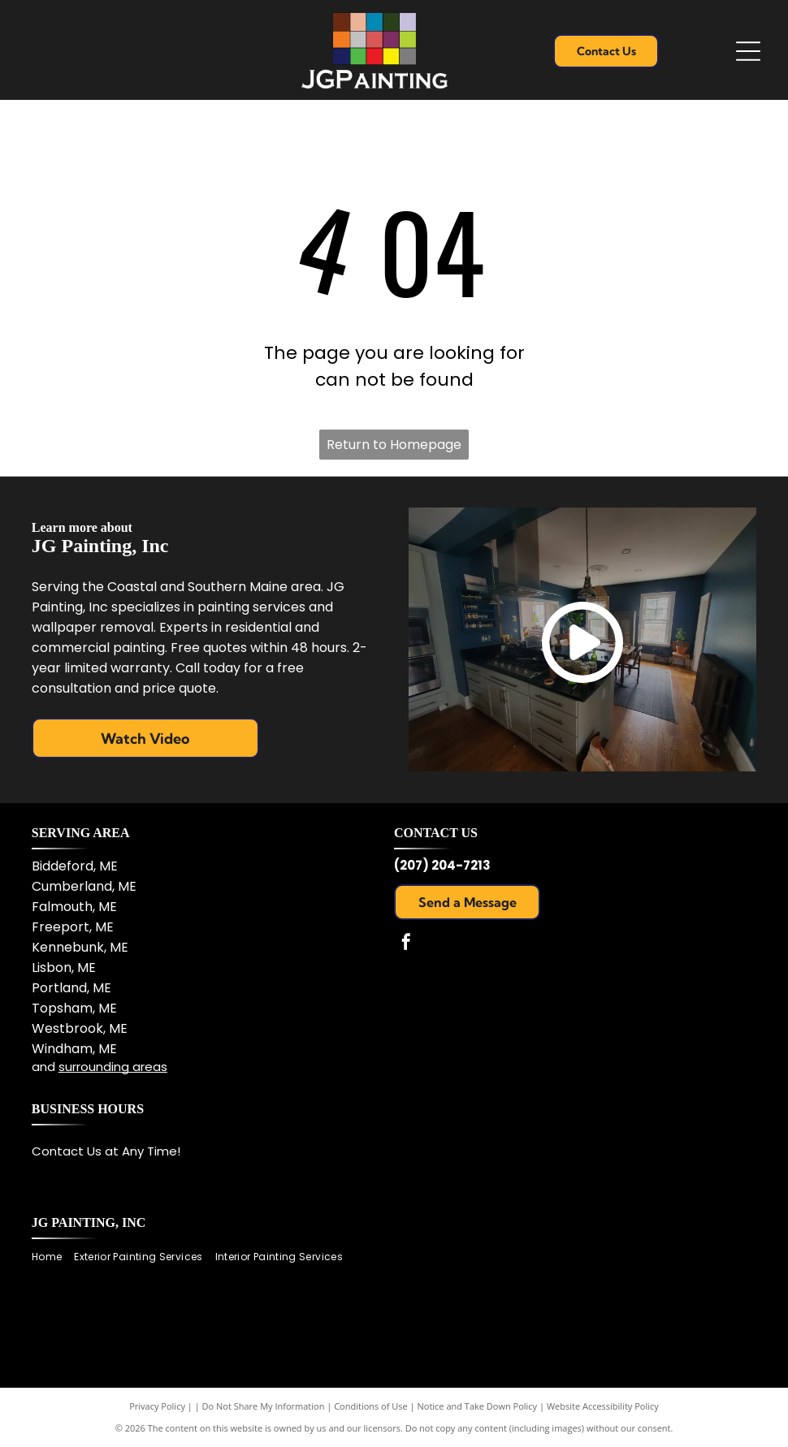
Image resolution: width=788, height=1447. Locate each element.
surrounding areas (112, 1066)
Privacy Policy (157, 1406)
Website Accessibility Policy (603, 1406)
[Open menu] (748, 51)
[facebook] (406, 944)
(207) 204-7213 (442, 865)
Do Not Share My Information (263, 1406)
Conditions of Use (371, 1406)
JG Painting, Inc (89, 1222)
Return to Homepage (394, 444)
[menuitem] (53, 1257)
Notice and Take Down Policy (478, 1406)
